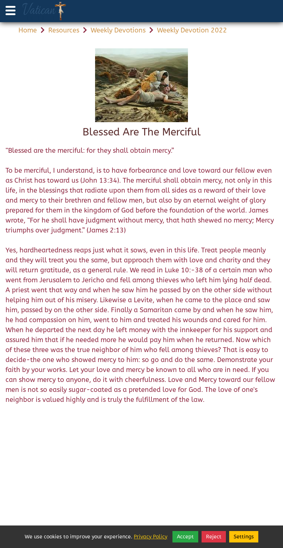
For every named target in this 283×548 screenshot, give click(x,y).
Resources (63, 30)
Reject (213, 537)
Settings (244, 537)
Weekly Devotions (118, 30)
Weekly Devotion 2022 (192, 30)
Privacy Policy (150, 537)
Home (27, 30)
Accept (185, 537)
